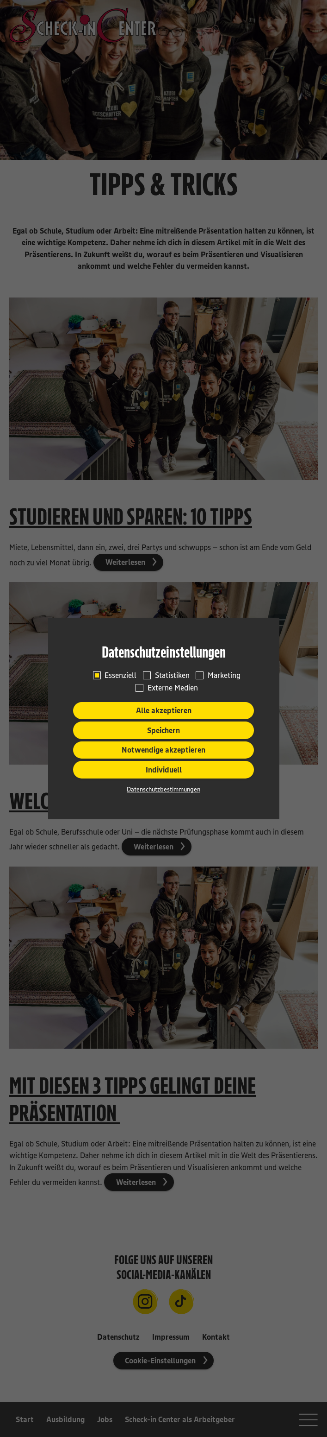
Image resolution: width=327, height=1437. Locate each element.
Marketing (224, 675)
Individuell (164, 769)
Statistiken (172, 675)
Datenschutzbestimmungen (163, 789)
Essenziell (120, 675)
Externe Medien (173, 687)
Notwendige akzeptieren (163, 749)
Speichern (163, 730)
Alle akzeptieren (163, 710)
